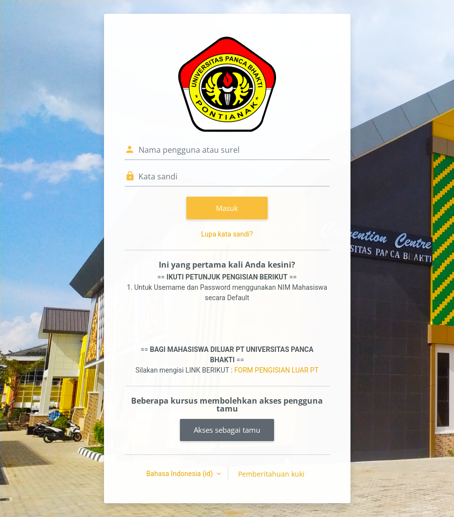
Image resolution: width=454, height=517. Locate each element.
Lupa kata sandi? (227, 234)
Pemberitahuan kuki (271, 474)
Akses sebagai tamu (227, 430)
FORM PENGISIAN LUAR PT (276, 370)
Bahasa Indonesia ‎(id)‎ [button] (180, 474)
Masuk (227, 208)
